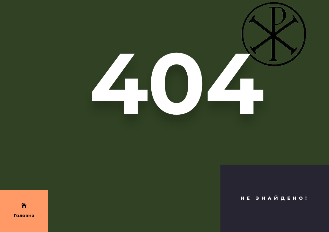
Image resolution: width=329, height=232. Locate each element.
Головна (24, 215)
